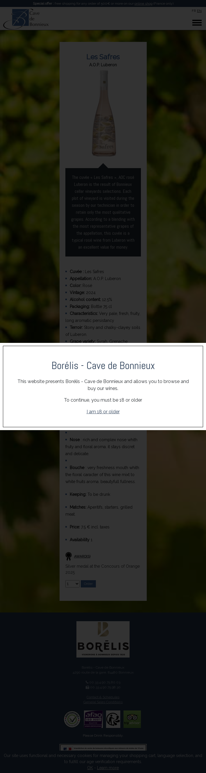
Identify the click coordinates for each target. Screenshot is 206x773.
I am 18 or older (103, 411)
